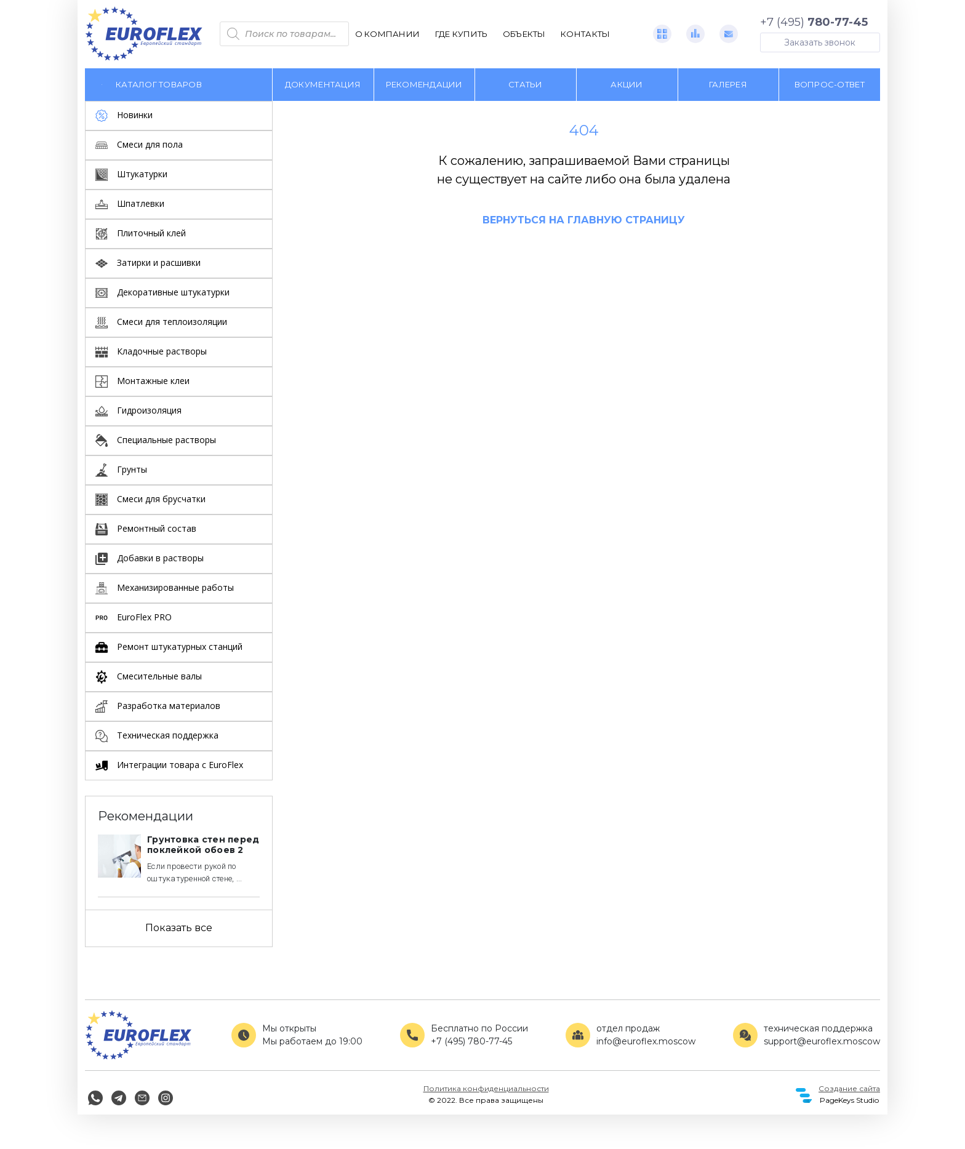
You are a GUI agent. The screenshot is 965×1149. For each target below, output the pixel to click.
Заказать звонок (819, 42)
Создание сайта (849, 1088)
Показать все (178, 928)
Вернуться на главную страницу (583, 220)
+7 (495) (814, 22)
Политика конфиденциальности (486, 1088)
